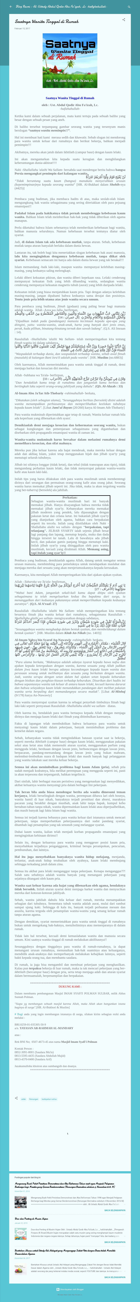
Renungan (33, 1099)
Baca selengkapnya (115, 1210)
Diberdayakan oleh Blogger (70, 1289)
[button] (123, 20)
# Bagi (19, 1014)
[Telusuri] (129, 7)
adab (23, 1099)
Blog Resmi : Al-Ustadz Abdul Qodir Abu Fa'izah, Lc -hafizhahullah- (61, 6)
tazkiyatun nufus (49, 1099)
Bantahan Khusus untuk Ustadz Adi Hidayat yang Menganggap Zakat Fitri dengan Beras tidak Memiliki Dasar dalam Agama (65, 1252)
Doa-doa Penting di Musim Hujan (31, 1219)
